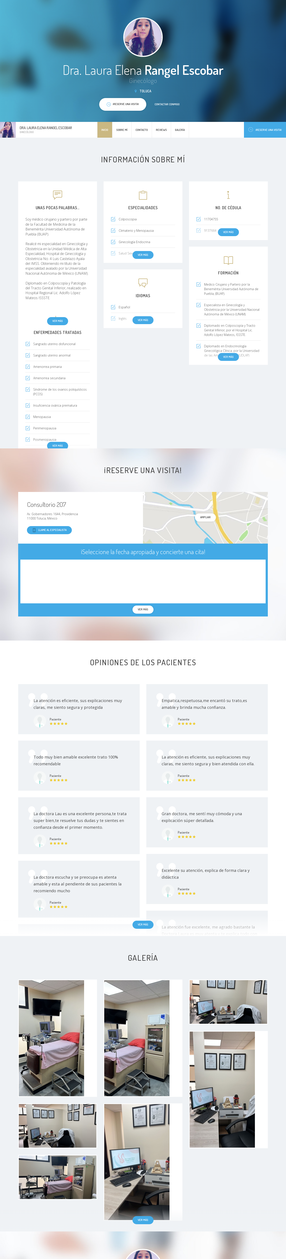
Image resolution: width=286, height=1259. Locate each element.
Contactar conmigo (167, 104)
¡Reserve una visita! (265, 129)
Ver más (57, 321)
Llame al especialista (49, 530)
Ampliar (205, 517)
